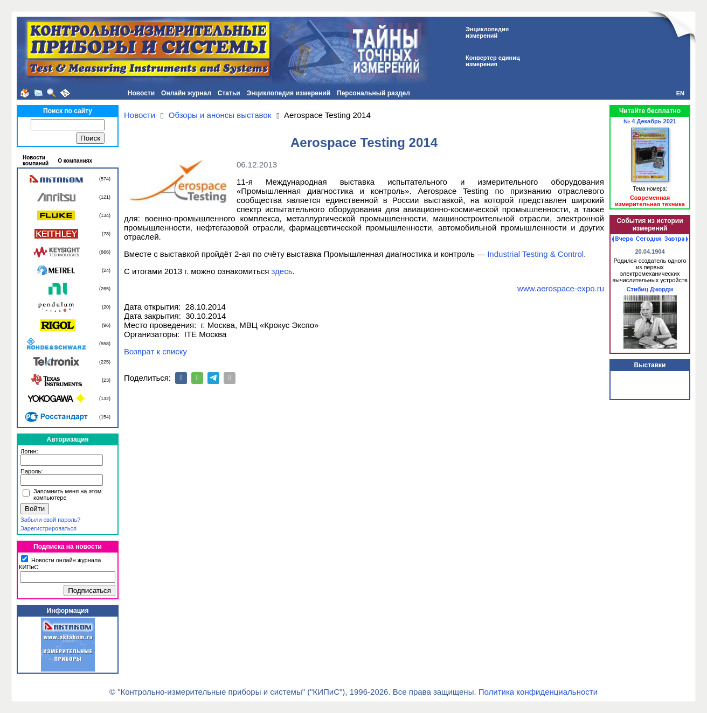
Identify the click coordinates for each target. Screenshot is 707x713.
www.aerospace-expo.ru (560, 288)
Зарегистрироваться (48, 528)
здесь (282, 271)
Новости (141, 93)
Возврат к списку (155, 351)
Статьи (229, 93)
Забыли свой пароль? (50, 519)
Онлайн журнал (186, 93)
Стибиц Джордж (650, 289)
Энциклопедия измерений (288, 93)
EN (680, 93)
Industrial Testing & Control (535, 253)
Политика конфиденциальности (538, 691)
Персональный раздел (373, 93)
